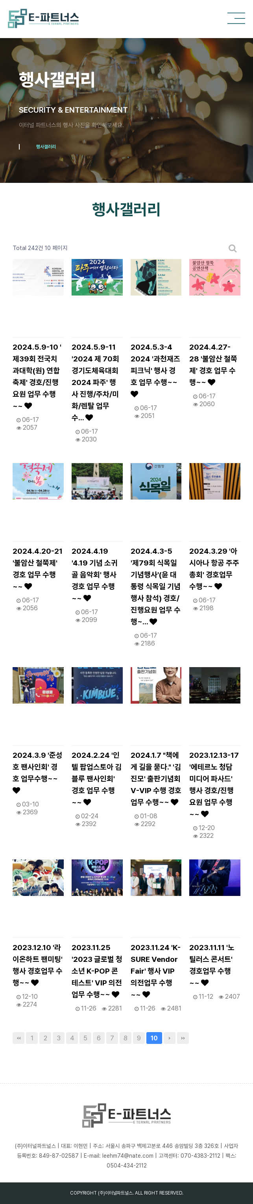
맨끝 (183, 1038)
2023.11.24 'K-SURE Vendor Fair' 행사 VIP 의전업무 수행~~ (156, 971)
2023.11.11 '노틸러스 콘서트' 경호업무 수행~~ (212, 965)
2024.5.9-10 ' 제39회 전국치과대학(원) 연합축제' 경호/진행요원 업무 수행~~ (37, 376)
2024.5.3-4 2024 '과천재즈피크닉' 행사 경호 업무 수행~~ (155, 370)
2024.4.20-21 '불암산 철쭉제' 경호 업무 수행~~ (38, 569)
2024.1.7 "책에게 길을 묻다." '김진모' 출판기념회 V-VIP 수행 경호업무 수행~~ (156, 779)
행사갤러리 (46, 147)
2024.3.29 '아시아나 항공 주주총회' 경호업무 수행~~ (214, 569)
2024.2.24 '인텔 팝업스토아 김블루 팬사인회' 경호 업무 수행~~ (97, 779)
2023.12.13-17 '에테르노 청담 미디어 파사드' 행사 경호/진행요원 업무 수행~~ (214, 785)
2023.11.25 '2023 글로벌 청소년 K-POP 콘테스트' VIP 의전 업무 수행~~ (97, 971)
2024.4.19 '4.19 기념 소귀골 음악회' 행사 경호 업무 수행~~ (95, 575)
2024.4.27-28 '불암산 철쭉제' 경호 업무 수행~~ (213, 365)
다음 (169, 1038)
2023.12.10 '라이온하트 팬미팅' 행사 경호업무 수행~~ (38, 965)
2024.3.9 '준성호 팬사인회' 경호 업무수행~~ (38, 772)
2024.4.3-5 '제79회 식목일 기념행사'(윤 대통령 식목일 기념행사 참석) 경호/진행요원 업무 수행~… (156, 586)
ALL (139, 1193)
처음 (18, 1038)
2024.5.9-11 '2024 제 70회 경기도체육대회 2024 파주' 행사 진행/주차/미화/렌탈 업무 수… (95, 382)
